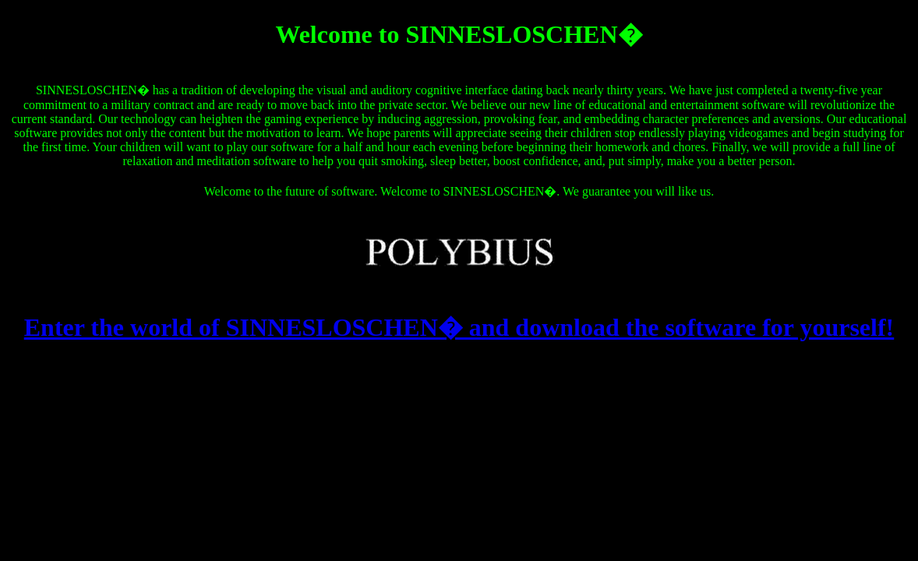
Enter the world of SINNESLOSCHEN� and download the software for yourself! (459, 327)
